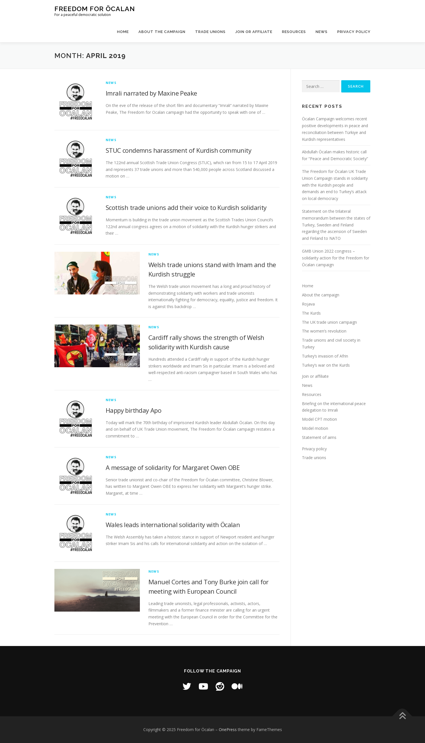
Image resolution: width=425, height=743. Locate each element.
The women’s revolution (324, 331)
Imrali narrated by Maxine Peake (151, 93)
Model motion (315, 428)
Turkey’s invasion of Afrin (325, 356)
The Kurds (311, 313)
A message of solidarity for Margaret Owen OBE (173, 467)
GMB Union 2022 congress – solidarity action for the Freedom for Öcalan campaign (335, 257)
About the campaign (161, 32)
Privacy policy (354, 32)
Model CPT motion (319, 419)
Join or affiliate (253, 32)
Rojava (308, 304)
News (322, 32)
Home (123, 32)
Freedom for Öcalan (94, 9)
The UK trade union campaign (329, 322)
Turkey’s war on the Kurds (326, 365)
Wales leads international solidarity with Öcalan (173, 524)
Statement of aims (319, 437)
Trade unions (210, 32)
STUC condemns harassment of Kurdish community (178, 150)
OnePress (228, 729)
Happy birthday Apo (133, 410)
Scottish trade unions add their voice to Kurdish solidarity (186, 207)
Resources (294, 32)
